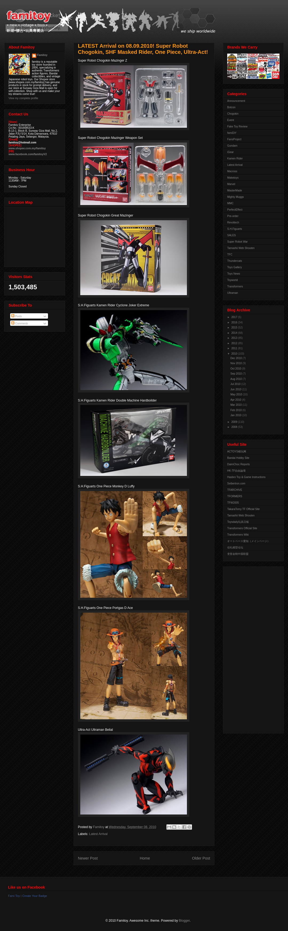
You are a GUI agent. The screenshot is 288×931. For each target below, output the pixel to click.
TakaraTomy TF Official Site (243, 509)
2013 (234, 337)
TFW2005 (233, 502)
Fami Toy (14, 895)
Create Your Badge (34, 895)
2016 (234, 322)
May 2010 (236, 394)
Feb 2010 (236, 410)
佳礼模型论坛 (235, 547)
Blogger (184, 920)
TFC (229, 254)
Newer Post (88, 858)
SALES (231, 235)
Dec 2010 (236, 358)
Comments (19, 323)
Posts (16, 316)
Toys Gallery (234, 267)
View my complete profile (23, 98)
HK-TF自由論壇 (236, 470)
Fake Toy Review (237, 126)
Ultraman (232, 292)
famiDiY (232, 132)
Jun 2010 (236, 389)
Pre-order (232, 216)
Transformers (235, 286)
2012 (234, 343)
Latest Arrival (98, 834)
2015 (234, 327)
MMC (230, 203)
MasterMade (234, 190)
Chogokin (232, 113)
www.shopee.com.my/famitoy (27, 148)
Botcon (231, 107)
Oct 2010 (236, 368)
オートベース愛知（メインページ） (248, 541)
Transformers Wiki (238, 534)
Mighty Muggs (235, 196)
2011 (234, 348)
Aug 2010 (236, 379)
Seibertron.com (236, 483)
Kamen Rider (235, 158)
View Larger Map (35, 235)
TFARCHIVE (234, 489)
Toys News (233, 273)
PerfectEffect (234, 209)
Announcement (236, 100)
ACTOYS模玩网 (236, 451)
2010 (234, 353)
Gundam (232, 145)
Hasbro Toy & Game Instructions (246, 477)
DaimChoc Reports (238, 464)
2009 (234, 421)
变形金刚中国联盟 (238, 553)
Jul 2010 (235, 384)
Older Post (201, 858)
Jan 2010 (236, 415)
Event (230, 120)
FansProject (234, 139)
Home (145, 858)
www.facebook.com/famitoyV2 (28, 154)
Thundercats (234, 260)
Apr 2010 (236, 399)
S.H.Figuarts (234, 228)
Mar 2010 (236, 404)
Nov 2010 (236, 363)
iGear (230, 152)
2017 (234, 317)
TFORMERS (234, 496)
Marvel (231, 184)
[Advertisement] (248, 649)
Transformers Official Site (242, 528)
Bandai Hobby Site (238, 457)
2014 (234, 332)
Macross (232, 171)
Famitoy (42, 55)
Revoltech (233, 222)
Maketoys (233, 177)
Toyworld (232, 280)
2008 (234, 427)
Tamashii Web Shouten (241, 248)
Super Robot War (237, 241)
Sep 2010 (236, 373)
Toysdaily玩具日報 (238, 521)
